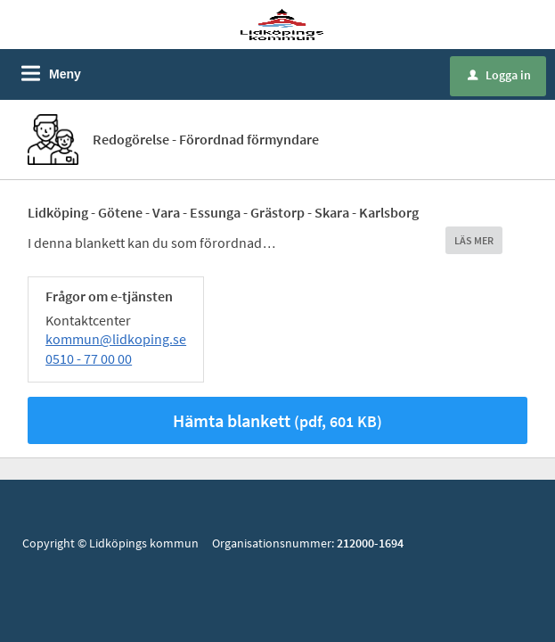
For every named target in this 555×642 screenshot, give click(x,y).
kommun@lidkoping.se (115, 339)
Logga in (499, 75)
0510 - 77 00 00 (88, 358)
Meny (65, 74)
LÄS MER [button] (474, 240)
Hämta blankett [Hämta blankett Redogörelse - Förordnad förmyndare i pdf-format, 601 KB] (277, 420)
